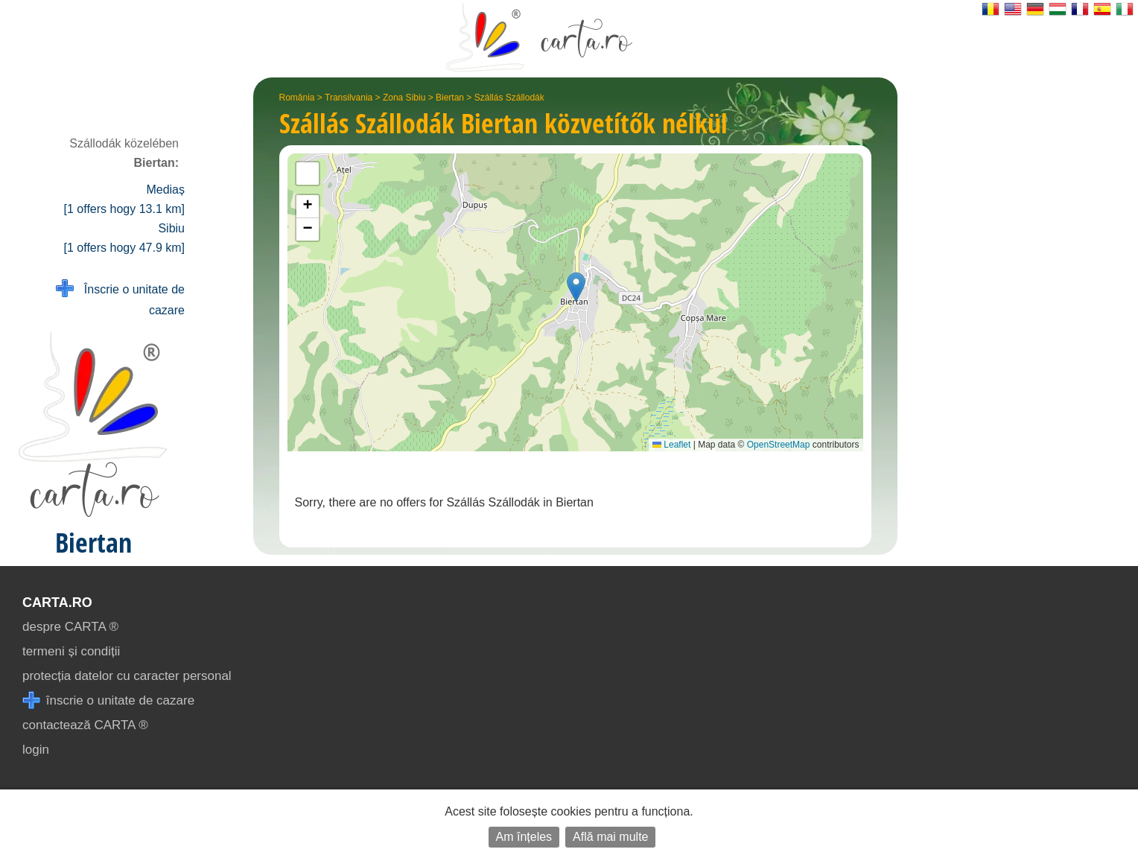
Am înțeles (524, 836)
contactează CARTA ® (85, 725)
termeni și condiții (71, 651)
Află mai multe (610, 836)
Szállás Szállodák (509, 97)
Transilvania (348, 97)
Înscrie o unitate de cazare (120, 298)
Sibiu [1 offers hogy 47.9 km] (124, 238)
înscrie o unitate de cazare (108, 700)
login (35, 750)
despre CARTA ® (70, 627)
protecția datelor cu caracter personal (127, 676)
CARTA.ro (57, 602)
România (297, 97)
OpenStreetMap (778, 444)
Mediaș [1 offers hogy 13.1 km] (124, 199)
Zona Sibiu (404, 97)
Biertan (450, 97)
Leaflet (671, 444)
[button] (576, 287)
